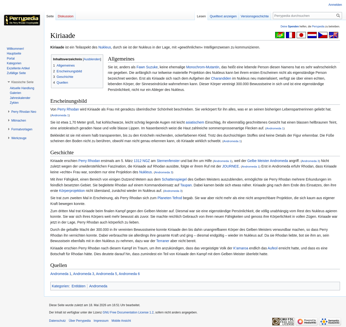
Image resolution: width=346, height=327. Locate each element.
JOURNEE (230, 166)
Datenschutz (57, 320)
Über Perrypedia (80, 320)
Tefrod (177, 198)
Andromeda (279, 161)
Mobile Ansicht (121, 320)
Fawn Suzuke (147, 67)
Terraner (162, 241)
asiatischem (195, 122)
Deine (290, 26)
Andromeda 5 (106, 274)
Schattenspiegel (174, 179)
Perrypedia (318, 26)
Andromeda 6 (129, 274)
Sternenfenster (168, 161)
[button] (22, 82)
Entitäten (78, 286)
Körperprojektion (72, 191)
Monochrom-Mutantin (202, 67)
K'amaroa (240, 248)
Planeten (164, 198)
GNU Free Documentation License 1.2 (128, 312)
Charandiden (221, 78)
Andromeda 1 (60, 115)
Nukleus (104, 47)
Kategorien (60, 286)
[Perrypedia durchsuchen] (307, 15)
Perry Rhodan (68, 109)
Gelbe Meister (258, 161)
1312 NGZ (142, 161)
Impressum (101, 320)
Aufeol (273, 248)
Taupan (186, 185)
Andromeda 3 (310, 160)
